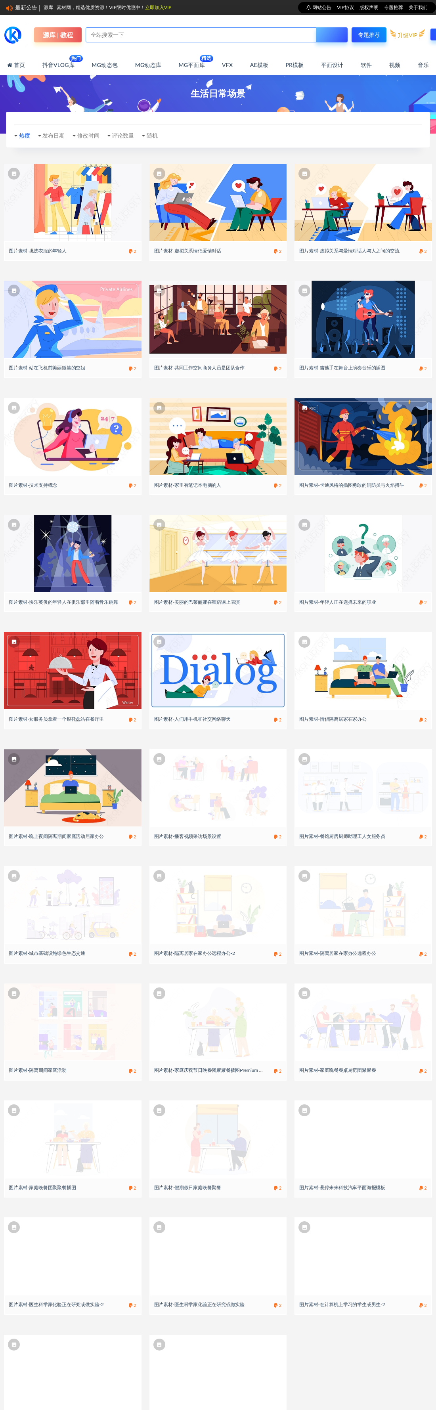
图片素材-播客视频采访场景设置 (187, 836)
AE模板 (259, 64)
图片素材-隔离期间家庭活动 (38, 1070)
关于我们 (418, 7)
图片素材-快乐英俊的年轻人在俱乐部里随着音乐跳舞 (63, 602)
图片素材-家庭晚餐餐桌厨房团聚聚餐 (337, 1070)
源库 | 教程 (58, 34)
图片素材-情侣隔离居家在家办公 (332, 719)
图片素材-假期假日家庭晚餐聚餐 (187, 1187)
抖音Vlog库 (58, 61)
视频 (394, 64)
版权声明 (369, 7)
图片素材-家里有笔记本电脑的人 (187, 485)
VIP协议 (345, 7)
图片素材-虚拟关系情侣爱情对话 (187, 251)
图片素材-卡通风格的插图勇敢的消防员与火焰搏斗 (351, 485)
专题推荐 (393, 7)
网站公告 (321, 7)
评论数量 (123, 135)
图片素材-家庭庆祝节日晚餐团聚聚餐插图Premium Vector (213, 1070)
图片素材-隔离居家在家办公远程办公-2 (194, 953)
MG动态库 (148, 64)
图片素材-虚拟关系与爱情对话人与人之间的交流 (349, 251)
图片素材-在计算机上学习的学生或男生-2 (342, 1304)
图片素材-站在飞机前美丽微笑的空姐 (47, 368)
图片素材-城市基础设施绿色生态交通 (47, 953)
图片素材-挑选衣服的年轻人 (38, 251)
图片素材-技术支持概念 (33, 485)
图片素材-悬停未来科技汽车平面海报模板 (342, 1187)
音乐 (423, 64)
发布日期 (53, 135)
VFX (227, 64)
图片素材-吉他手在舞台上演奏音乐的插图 (342, 368)
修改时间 (88, 135)
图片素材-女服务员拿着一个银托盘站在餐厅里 (56, 719)
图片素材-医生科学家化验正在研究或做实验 (199, 1304)
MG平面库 (191, 61)
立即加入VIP (158, 7)
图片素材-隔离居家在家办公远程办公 (337, 953)
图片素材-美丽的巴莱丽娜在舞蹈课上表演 (197, 602)
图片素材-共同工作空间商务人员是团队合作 (199, 368)
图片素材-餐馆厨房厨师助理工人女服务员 (342, 836)
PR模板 (294, 64)
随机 (152, 135)
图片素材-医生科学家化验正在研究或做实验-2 (56, 1304)
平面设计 (332, 64)
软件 (366, 64)
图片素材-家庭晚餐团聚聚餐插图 (42, 1187)
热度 (24, 135)
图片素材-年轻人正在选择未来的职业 (337, 602)
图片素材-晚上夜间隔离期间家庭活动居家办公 (56, 836)
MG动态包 (105, 64)
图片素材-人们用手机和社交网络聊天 (192, 719)
